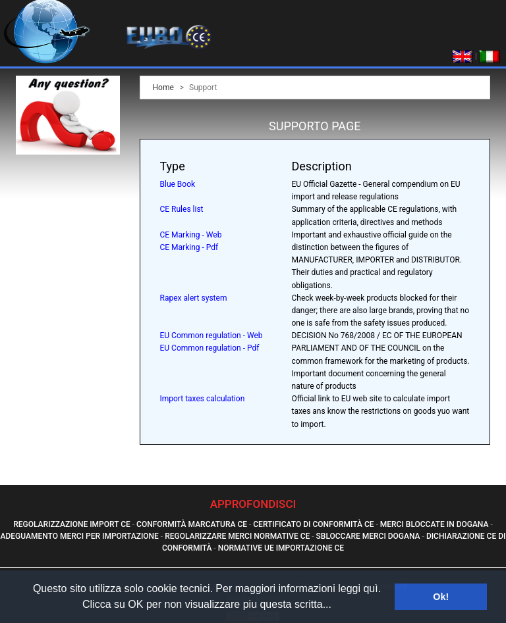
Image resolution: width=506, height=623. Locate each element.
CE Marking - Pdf (189, 247)
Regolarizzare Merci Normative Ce (237, 536)
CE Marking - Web (191, 234)
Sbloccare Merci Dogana (368, 536)
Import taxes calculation (202, 398)
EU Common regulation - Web (211, 335)
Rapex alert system (193, 298)
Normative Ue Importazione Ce (281, 548)
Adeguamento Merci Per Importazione (80, 536)
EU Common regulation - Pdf (210, 348)
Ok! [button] (441, 596)
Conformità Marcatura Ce (191, 524)
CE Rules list (182, 209)
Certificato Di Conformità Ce (313, 524)
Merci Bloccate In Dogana (434, 524)
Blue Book (178, 184)
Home (163, 87)
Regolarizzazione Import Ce (71, 524)
